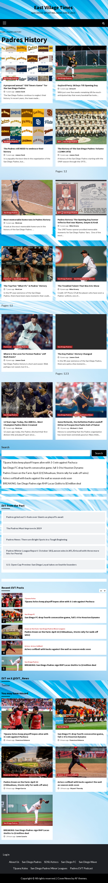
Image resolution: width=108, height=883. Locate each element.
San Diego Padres (11, 78)
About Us (14, 861)
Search (5, 447)
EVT (59, 141)
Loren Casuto (21, 836)
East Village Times (53, 7)
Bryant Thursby (76, 788)
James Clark (20, 91)
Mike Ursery (74, 226)
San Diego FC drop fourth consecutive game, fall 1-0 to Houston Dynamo (43, 467)
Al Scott (72, 88)
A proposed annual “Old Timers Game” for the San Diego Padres (25, 87)
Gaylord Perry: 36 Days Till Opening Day (78, 85)
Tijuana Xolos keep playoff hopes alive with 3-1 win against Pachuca (40, 462)
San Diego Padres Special (84, 279)
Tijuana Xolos (30, 598)
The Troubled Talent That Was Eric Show (78, 285)
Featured (7, 279)
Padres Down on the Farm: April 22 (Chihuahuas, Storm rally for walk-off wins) (46, 472)
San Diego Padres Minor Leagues (52, 629)
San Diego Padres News (83, 415)
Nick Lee (18, 223)
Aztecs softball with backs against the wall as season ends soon (37, 478)
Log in (6, 854)
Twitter (5, 685)
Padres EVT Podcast (81, 868)
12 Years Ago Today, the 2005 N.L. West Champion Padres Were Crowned (23, 423)
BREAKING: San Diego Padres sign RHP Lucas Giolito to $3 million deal (42, 483)
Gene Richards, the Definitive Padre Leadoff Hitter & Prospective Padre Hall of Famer (80, 423)
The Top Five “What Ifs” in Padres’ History (25, 285)
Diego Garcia (21, 788)
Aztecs (27, 646)
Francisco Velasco (23, 740)
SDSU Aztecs (51, 861)
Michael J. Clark (76, 428)
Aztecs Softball (37, 646)
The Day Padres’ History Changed (75, 353)
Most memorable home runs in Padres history (27, 219)
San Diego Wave (88, 861)
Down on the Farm (32, 629)
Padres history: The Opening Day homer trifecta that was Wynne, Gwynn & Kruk (78, 221)
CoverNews (64, 878)
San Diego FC (30, 614)
